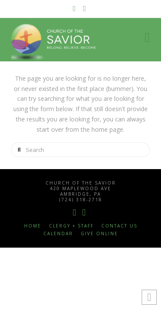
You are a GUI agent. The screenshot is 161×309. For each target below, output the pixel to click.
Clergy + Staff (71, 226)
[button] (147, 37)
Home (32, 226)
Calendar (58, 233)
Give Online (99, 233)
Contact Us (119, 226)
